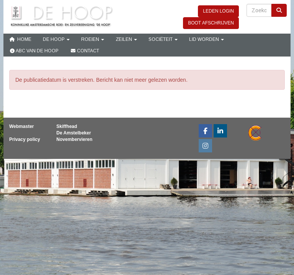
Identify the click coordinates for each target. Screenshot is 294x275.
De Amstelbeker (73, 133)
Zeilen (126, 39)
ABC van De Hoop (34, 50)
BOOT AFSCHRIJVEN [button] (211, 23)
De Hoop (56, 39)
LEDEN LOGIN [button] (218, 11)
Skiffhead (66, 126)
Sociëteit (163, 39)
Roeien (92, 39)
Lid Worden (206, 39)
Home (20, 39)
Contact (84, 50)
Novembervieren (74, 139)
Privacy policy (24, 139)
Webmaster (21, 126)
